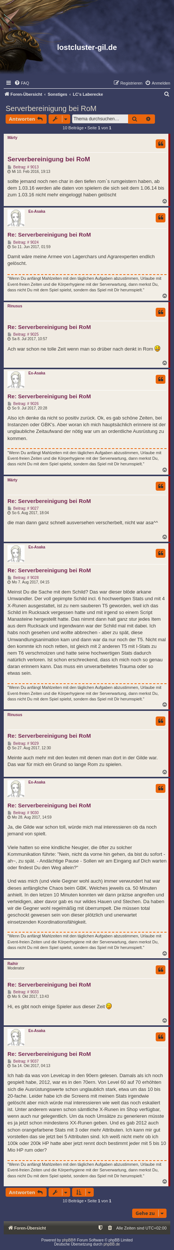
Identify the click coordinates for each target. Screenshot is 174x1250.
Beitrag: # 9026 (22, 404)
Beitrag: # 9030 (22, 813)
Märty (12, 138)
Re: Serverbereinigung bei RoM (49, 234)
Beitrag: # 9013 (22, 167)
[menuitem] (21, 83)
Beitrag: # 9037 (22, 1061)
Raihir (12, 964)
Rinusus (14, 306)
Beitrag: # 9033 (22, 992)
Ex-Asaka (36, 211)
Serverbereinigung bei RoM (51, 108)
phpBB (67, 1240)
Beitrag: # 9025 (22, 334)
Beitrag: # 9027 (22, 508)
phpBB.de (111, 1244)
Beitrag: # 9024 (22, 242)
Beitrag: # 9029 (22, 743)
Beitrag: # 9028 (22, 578)
